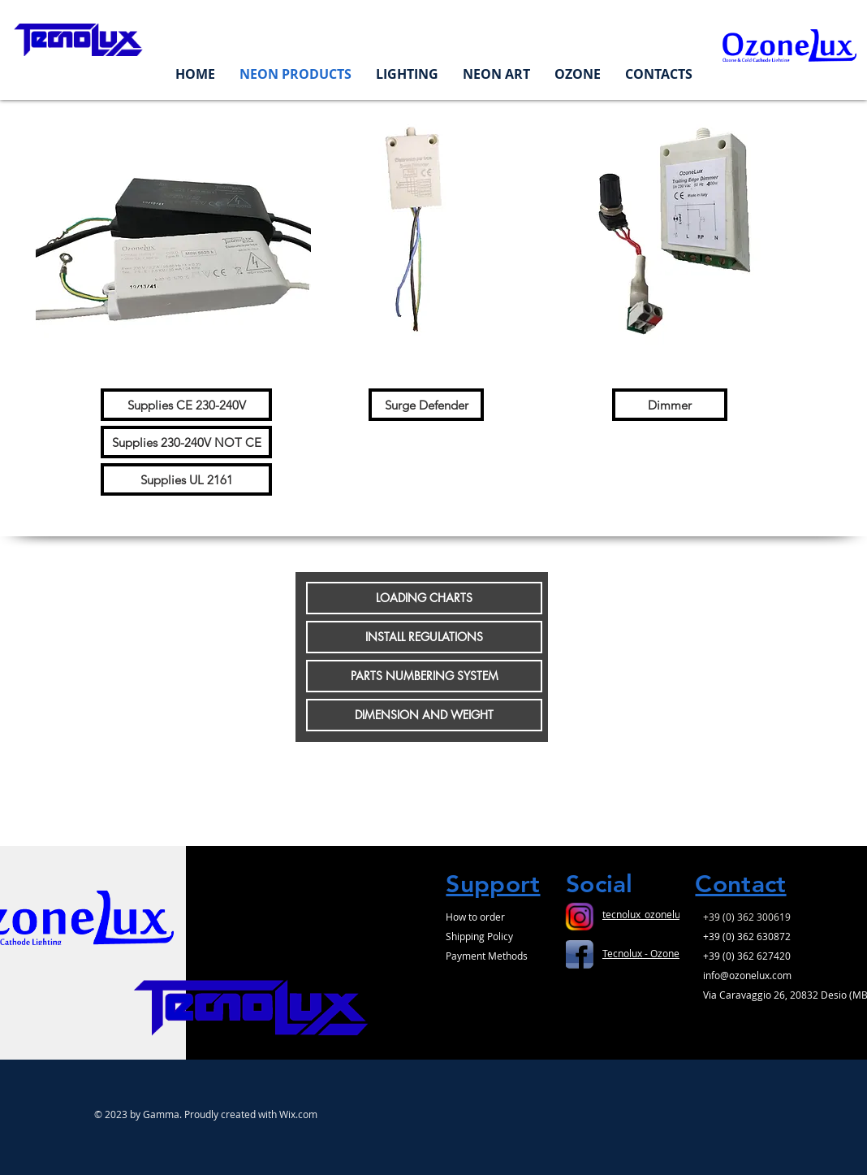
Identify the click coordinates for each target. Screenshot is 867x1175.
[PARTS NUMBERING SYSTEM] (424, 676)
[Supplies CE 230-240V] (186, 404)
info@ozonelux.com (747, 975)
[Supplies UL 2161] (186, 479)
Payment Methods (487, 955)
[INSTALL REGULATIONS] (424, 637)
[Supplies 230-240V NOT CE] (186, 442)
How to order (475, 916)
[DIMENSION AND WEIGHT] (424, 715)
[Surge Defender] (426, 404)
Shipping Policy (479, 936)
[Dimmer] (669, 404)
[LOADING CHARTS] (424, 598)
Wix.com (298, 1114)
